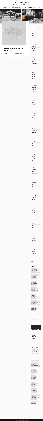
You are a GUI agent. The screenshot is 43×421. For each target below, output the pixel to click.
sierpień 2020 (33, 154)
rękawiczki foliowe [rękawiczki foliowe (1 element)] (34, 301)
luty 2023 (33, 100)
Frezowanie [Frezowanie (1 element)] (35, 269)
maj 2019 (33, 180)
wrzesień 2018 (34, 195)
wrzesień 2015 (34, 251)
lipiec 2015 (33, 255)
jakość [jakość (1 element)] (37, 270)
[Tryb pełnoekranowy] (39, 329)
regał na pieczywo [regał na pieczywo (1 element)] (33, 296)
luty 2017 (33, 227)
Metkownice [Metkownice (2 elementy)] (33, 289)
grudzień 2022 (34, 104)
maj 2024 (33, 72)
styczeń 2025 (33, 57)
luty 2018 (33, 208)
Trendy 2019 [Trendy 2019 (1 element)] (38, 397)
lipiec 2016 (33, 236)
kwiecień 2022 (34, 119)
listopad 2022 (33, 106)
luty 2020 (33, 165)
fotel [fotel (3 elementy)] (32, 269)
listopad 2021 (33, 128)
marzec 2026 (33, 33)
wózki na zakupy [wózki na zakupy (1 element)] (33, 310)
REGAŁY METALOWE (35, 347)
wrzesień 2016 (34, 234)
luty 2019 (33, 186)
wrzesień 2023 (34, 87)
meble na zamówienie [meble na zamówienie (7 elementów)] (34, 283)
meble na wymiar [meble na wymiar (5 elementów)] (33, 282)
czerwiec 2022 (33, 115)
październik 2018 (34, 193)
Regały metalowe (30, 7)
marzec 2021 (33, 143)
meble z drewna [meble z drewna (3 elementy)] (33, 378)
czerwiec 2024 (33, 70)
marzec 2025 (33, 55)
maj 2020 (33, 160)
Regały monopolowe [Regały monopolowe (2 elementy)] (34, 391)
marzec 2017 (33, 225)
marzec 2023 (33, 98)
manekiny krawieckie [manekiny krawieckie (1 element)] (34, 372)
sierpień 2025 (33, 46)
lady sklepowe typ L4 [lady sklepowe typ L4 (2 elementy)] (34, 371)
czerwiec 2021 (33, 137)
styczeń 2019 (33, 188)
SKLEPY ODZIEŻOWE (35, 349)
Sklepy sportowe (24, 7)
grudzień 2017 (34, 212)
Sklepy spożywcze (11, 7)
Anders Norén (27, 420)
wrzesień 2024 (34, 65)
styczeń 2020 (33, 167)
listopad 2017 (33, 214)
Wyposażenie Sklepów (21, 2)
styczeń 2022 (33, 124)
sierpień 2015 (33, 253)
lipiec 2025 (33, 48)
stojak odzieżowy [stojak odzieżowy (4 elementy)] (33, 303)
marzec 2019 (33, 184)
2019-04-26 (12, 53)
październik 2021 (34, 130)
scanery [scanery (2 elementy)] (39, 301)
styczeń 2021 (33, 147)
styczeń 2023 (33, 102)
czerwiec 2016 (33, 238)
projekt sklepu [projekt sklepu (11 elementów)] (33, 384)
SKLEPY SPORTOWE (34, 351)
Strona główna (5, 7)
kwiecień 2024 (34, 74)
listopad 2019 (33, 171)
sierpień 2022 (33, 111)
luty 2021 (33, 145)
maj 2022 (33, 117)
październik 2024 (34, 63)
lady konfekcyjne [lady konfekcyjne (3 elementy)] (33, 277)
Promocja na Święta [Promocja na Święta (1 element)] (34, 385)
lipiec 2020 (33, 156)
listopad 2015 (33, 249)
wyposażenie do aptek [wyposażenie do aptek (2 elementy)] (34, 308)
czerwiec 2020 (33, 158)
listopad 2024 (33, 61)
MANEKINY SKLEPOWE (35, 340)
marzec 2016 (33, 242)
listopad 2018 (33, 191)
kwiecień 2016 (34, 240)
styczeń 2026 (33, 37)
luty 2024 (33, 78)
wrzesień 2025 (34, 44)
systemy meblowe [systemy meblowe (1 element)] (33, 397)
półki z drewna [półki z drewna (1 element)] (33, 295)
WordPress (19, 420)
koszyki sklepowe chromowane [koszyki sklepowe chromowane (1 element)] (35, 365)
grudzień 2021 (34, 126)
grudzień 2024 (34, 59)
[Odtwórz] (31, 329)
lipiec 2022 (33, 113)
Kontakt (39, 7)
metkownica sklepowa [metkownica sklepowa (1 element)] (34, 288)
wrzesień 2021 (34, 132)
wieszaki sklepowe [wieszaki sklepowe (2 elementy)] (34, 398)
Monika (7, 53)
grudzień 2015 (34, 247)
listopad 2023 (33, 83)
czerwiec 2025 (33, 50)
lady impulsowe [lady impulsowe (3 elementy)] (33, 276)
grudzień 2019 (34, 169)
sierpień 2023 (33, 89)
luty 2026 (33, 35)
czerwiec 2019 (33, 178)
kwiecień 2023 (34, 96)
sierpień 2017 (33, 219)
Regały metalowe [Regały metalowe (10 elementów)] (33, 297)
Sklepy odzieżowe (17, 7)
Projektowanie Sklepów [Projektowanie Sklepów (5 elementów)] (34, 290)
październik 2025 (34, 42)
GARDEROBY (33, 338)
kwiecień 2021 (34, 141)
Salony (35, 7)
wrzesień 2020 (34, 152)
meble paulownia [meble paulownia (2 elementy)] (33, 284)
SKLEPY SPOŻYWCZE (35, 353)
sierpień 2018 (33, 197)
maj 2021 (33, 139)
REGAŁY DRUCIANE (34, 345)
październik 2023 (34, 85)
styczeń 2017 (33, 229)
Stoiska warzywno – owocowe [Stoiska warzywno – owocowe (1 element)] (35, 302)
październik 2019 (34, 173)
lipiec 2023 (33, 91)
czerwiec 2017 (33, 221)
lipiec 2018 (33, 199)
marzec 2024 (33, 76)
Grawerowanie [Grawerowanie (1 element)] (33, 270)
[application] (36, 327)
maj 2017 (33, 223)
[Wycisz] (38, 329)
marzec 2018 (33, 206)
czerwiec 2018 (33, 201)
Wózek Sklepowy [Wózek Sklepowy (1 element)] (33, 309)
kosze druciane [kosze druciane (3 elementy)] (33, 271)
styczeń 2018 (33, 210)
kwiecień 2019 (34, 182)
